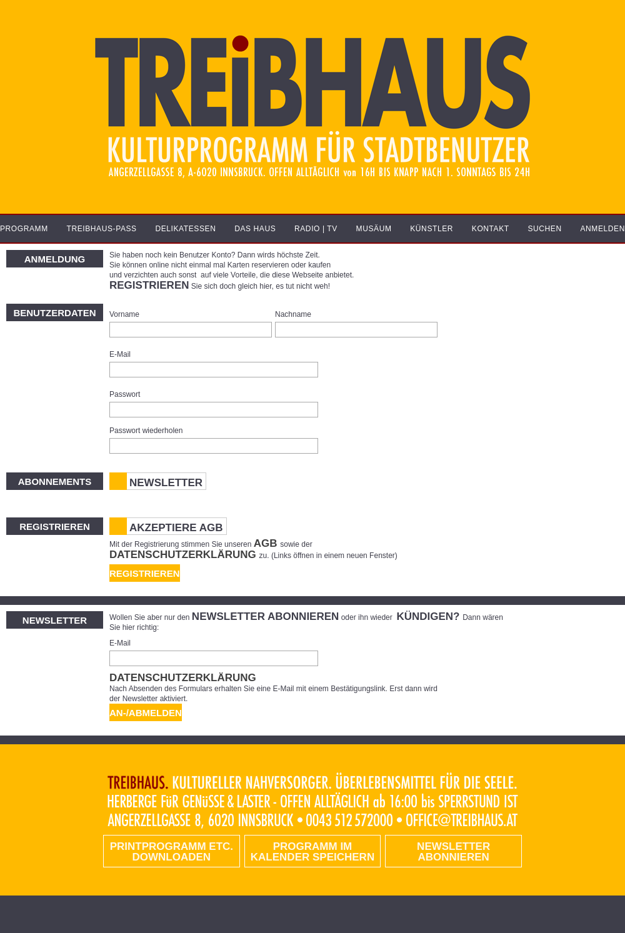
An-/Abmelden (145, 712)
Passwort (124, 394)
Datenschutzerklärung (184, 555)
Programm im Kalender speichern (312, 852)
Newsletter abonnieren (453, 852)
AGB (267, 543)
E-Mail (120, 354)
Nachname (293, 314)
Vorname (124, 314)
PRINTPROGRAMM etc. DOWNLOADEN (171, 852)
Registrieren (144, 573)
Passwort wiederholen (145, 430)
